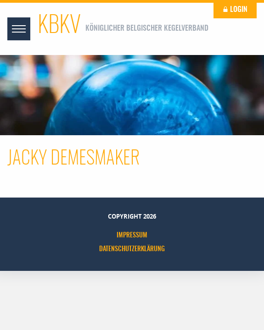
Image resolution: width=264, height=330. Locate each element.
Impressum (132, 235)
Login (235, 9)
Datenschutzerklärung (132, 249)
